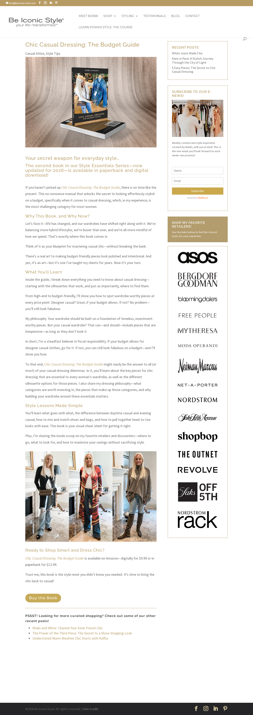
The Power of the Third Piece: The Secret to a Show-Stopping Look (82, 633)
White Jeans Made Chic (187, 53)
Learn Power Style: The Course (106, 27)
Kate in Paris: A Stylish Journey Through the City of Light (192, 60)
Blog (175, 16)
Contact (192, 16)
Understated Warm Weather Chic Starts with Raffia (70, 638)
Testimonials (154, 16)
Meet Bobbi (88, 16)
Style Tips (53, 53)
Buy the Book (43, 598)
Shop (107, 16)
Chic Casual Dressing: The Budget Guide (73, 364)
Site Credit (90, 709)
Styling (128, 16)
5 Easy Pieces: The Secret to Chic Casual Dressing (193, 69)
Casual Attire (34, 53)
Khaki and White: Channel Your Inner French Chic (67, 628)
